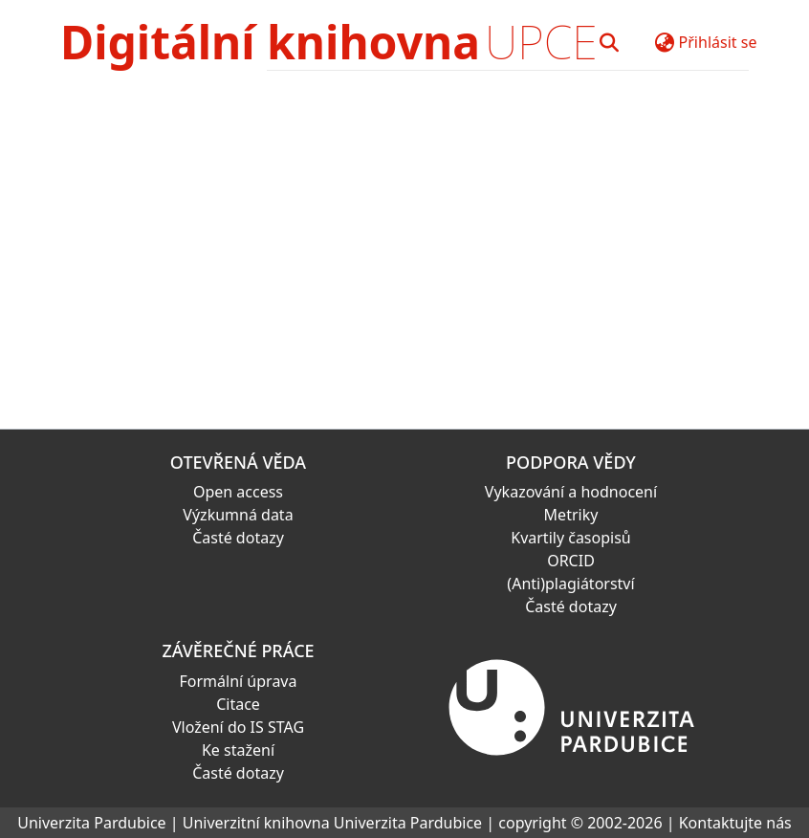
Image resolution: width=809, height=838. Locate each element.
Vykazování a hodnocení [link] (571, 491)
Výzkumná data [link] (238, 514)
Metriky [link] (571, 514)
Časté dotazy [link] (238, 537)
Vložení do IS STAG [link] (238, 727)
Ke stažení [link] (238, 750)
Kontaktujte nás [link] (735, 822)
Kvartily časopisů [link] (571, 537)
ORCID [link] (571, 560)
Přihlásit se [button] (718, 42)
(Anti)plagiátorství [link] (570, 583)
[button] (610, 42)
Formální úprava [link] (238, 681)
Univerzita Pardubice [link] (91, 822)
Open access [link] (238, 491)
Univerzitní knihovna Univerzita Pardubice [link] (332, 822)
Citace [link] (238, 704)
